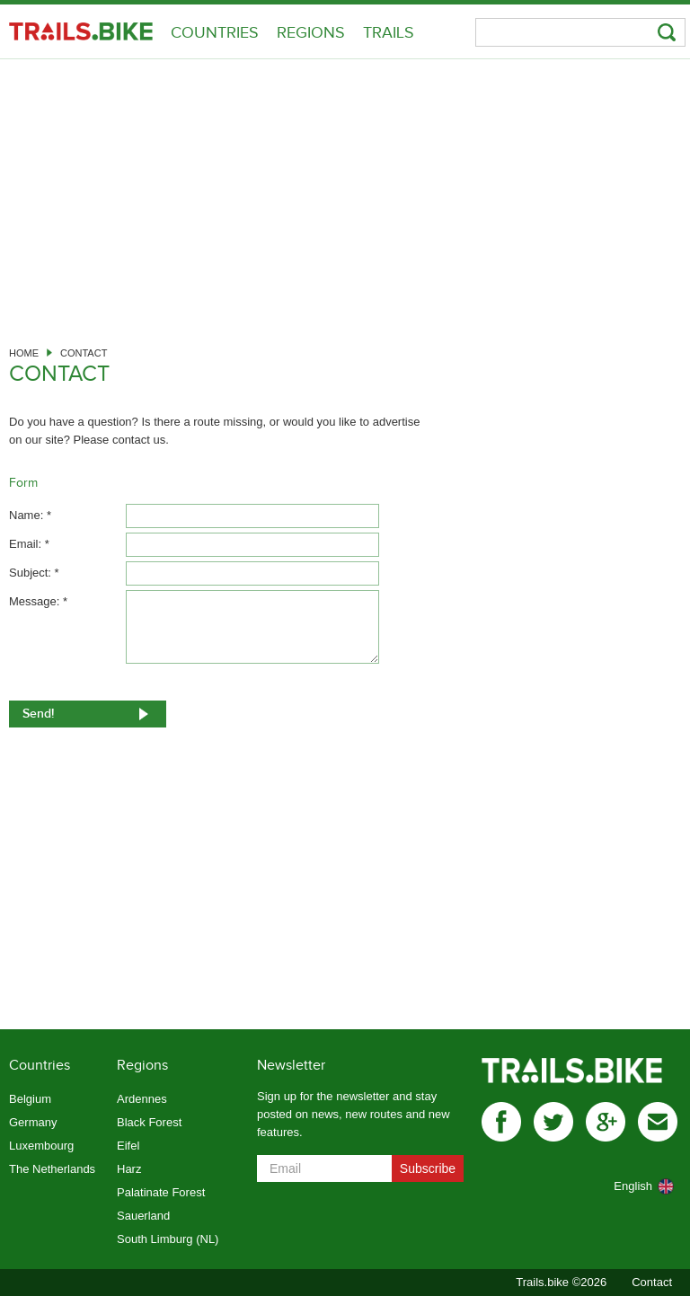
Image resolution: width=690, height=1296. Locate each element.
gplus (605, 1122)
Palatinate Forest (161, 1192)
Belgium (30, 1099)
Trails (388, 32)
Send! (38, 713)
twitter (553, 1122)
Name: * (30, 515)
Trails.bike (81, 31)
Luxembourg (41, 1145)
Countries (215, 32)
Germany (33, 1122)
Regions (311, 32)
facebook (501, 1122)
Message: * (38, 601)
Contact (652, 1282)
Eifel (128, 1145)
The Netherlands (52, 1169)
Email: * (29, 544)
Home (24, 353)
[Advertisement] (345, 194)
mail (657, 1122)
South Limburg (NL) (167, 1239)
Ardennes (142, 1099)
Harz (129, 1169)
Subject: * (34, 572)
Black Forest (149, 1122)
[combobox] (623, 1186)
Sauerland (143, 1215)
